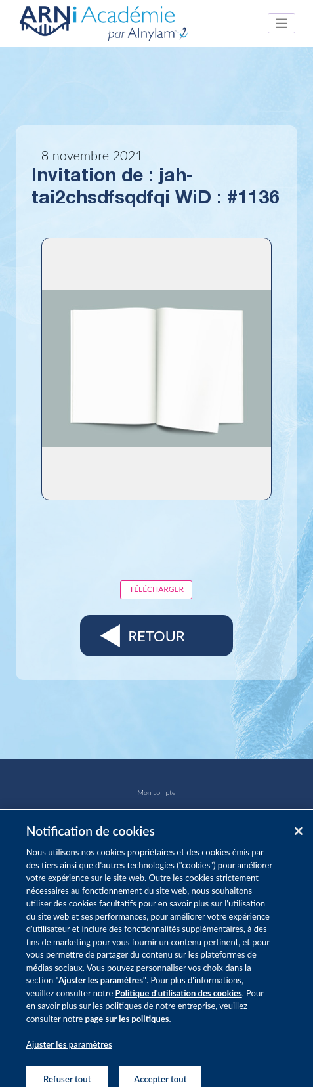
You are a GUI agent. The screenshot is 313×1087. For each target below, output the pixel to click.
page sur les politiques (127, 1024)
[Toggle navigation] (282, 23)
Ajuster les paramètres (69, 1049)
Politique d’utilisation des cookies (178, 998)
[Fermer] (298, 836)
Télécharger (156, 589)
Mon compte (157, 792)
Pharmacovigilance (156, 812)
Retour (156, 636)
